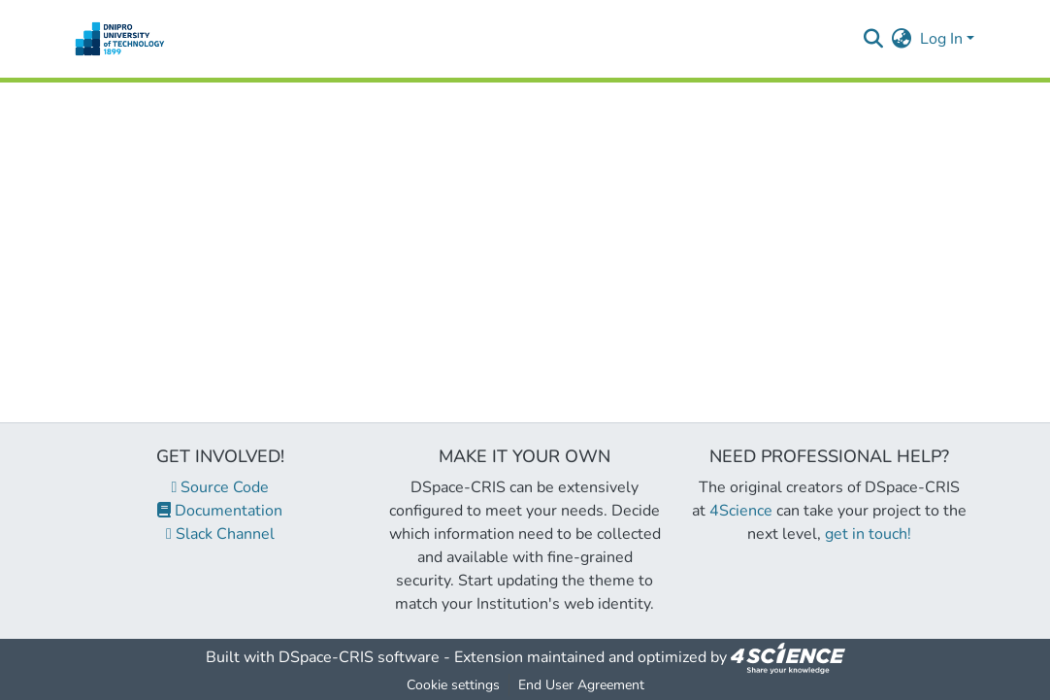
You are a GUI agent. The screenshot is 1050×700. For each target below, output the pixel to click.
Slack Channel (220, 534)
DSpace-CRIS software (359, 657)
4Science (740, 510)
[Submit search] (874, 38)
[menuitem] (902, 38)
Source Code (221, 487)
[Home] (120, 38)
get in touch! (868, 534)
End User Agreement (581, 685)
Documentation (219, 510)
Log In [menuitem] (941, 39)
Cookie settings (453, 685)
